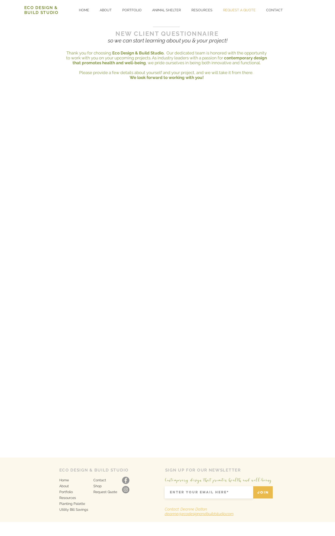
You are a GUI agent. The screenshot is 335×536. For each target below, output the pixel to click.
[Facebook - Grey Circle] (125, 480)
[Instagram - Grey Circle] (125, 489)
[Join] (263, 492)
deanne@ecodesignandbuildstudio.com (199, 513)
